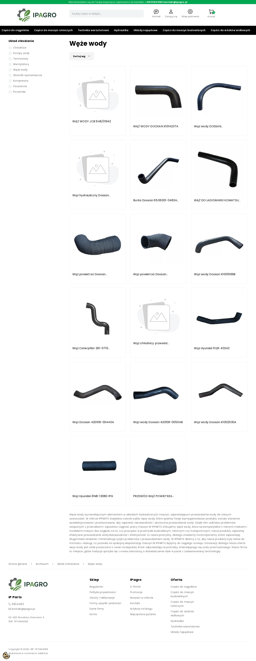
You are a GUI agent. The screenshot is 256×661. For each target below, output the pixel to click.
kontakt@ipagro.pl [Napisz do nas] (175, 2)
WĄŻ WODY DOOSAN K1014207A (155, 126)
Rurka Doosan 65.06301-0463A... (156, 200)
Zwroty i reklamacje (102, 597)
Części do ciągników (15, 30)
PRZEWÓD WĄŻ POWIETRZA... (153, 496)
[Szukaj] (106, 14)
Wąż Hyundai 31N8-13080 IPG (92, 496)
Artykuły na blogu (141, 609)
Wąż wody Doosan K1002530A (215, 422)
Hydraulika (121, 30)
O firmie (135, 586)
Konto (93, 614)
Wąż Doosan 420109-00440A (93, 422)
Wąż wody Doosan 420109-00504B (158, 422)
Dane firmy (97, 609)
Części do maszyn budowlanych (184, 30)
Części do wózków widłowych (230, 30)
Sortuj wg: (81, 56)
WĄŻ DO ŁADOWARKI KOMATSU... (217, 200)
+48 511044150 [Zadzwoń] (154, 2)
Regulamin (96, 586)
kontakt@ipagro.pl (23, 609)
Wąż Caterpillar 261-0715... (91, 348)
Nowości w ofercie (141, 597)
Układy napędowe (146, 30)
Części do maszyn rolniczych (53, 30)
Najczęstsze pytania (143, 614)
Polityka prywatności (103, 592)
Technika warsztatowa (93, 30)
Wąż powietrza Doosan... (89, 274)
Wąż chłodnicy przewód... (151, 343)
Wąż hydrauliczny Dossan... (91, 195)
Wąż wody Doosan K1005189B (214, 274)
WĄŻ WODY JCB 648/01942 (91, 121)
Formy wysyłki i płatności (105, 603)
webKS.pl (43, 653)
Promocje (136, 592)
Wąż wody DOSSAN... (208, 126)
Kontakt (135, 603)
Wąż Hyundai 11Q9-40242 (212, 348)
